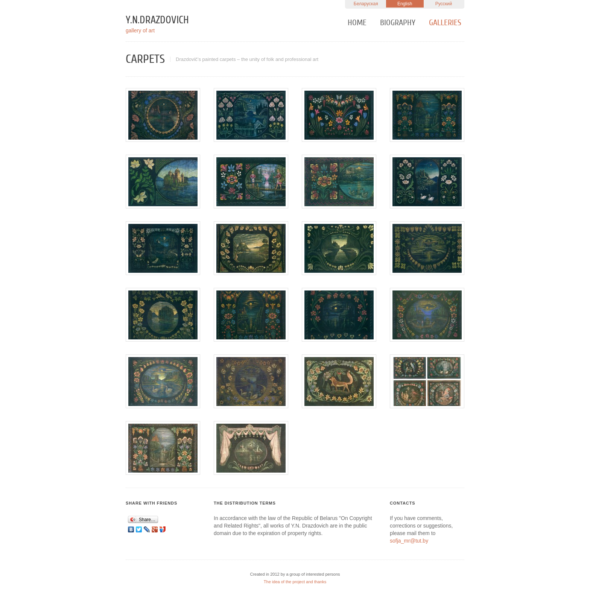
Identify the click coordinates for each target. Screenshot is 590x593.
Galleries (445, 22)
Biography (397, 22)
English (404, 3)
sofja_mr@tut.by (409, 541)
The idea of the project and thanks (295, 581)
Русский (443, 3)
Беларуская (366, 3)
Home (357, 22)
